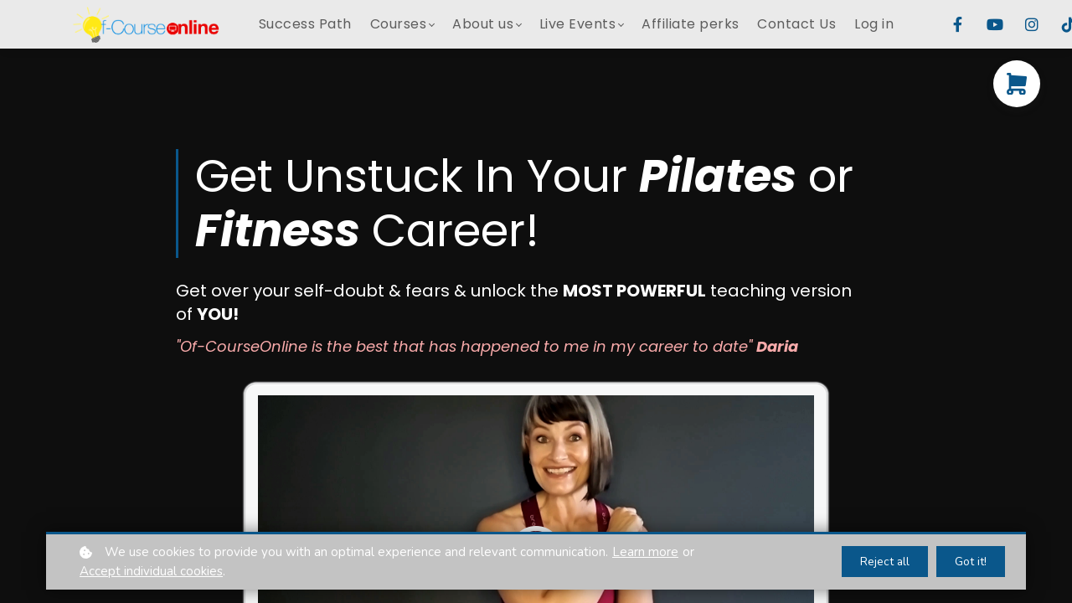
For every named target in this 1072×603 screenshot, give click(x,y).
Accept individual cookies (151, 571)
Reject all (884, 562)
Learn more (645, 552)
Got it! (971, 562)
